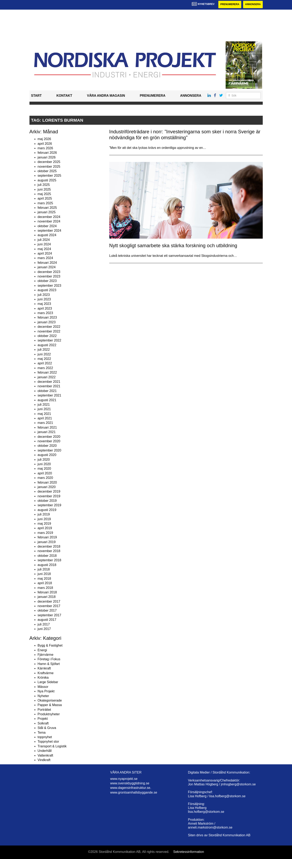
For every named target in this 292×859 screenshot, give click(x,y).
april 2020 (45, 473)
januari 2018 (47, 597)
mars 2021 (45, 423)
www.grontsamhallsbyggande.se (133, 792)
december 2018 (49, 546)
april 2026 (45, 143)
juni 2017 (44, 629)
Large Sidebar (48, 682)
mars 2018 (45, 588)
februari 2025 (47, 207)
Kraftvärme (46, 673)
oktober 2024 (47, 226)
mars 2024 (45, 258)
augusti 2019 (47, 510)
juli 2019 (44, 514)
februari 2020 (47, 482)
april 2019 (45, 528)
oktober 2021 (47, 391)
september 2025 (49, 175)
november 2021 (49, 386)
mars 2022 (45, 368)
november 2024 (49, 221)
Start (36, 96)
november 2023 (49, 276)
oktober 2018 (47, 555)
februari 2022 (47, 372)
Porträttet (44, 709)
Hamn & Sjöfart (49, 664)
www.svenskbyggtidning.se (129, 783)
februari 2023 (47, 317)
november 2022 (49, 331)
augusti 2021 (47, 400)
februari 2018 (47, 592)
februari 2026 (47, 153)
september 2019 (49, 505)
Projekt (43, 719)
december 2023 (49, 272)
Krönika (43, 677)
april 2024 (45, 253)
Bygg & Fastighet (50, 645)
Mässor (43, 686)
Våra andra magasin (106, 96)
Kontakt (64, 96)
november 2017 (49, 606)
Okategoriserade (50, 700)
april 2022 (45, 363)
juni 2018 (44, 574)
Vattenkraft (45, 755)
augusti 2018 (47, 565)
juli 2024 (44, 239)
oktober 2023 (47, 281)
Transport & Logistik (52, 746)
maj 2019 (44, 523)
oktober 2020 (47, 446)
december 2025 (49, 162)
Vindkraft (44, 760)
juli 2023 (44, 294)
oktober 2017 (47, 610)
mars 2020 (45, 477)
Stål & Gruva (47, 728)
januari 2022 (47, 377)
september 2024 (49, 230)
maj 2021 (44, 413)
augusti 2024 (47, 235)
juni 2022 (44, 354)
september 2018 (49, 560)
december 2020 (49, 436)
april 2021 (45, 418)
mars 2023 (45, 313)
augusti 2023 (47, 290)
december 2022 (49, 326)
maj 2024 (44, 249)
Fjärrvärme (45, 654)
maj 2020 (44, 468)
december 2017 (49, 601)
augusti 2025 (47, 180)
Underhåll (45, 750)
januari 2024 (47, 267)
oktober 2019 (47, 500)
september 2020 (49, 450)
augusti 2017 (47, 619)
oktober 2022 (47, 336)
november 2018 (49, 551)
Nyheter (43, 696)
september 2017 (49, 615)
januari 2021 (47, 432)
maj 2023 (44, 304)
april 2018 (45, 583)
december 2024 (49, 217)
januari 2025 (47, 212)
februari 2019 (47, 537)
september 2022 (49, 340)
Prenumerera (229, 4)
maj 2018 (44, 578)
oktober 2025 (47, 171)
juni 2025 (44, 189)
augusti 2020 (47, 455)
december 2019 (49, 491)
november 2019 (49, 496)
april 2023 (45, 308)
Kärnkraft (44, 668)
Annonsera (253, 4)
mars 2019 (45, 532)
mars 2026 (45, 148)
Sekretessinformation (188, 851)
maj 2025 (44, 194)
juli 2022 (44, 349)
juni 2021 (44, 409)
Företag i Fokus (49, 659)
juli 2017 (44, 624)
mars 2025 (45, 203)
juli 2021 (44, 404)
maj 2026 (44, 139)
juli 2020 (44, 459)
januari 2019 (47, 542)
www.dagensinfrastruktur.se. (130, 788)
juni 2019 (44, 519)
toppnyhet (45, 737)
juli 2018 (44, 569)
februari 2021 (47, 427)
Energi (42, 650)
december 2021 (49, 381)
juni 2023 (44, 299)
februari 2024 (47, 262)
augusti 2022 (47, 345)
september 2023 (49, 285)
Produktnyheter (49, 714)
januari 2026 (47, 157)
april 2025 (45, 198)
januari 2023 (47, 322)
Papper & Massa (50, 705)
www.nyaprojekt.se (124, 778)
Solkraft (43, 723)
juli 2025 (44, 184)
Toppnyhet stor (48, 741)
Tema (42, 732)
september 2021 (49, 395)
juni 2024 (44, 244)
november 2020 (49, 441)
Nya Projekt (46, 691)
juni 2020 (44, 464)
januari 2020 (47, 487)
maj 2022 (44, 358)
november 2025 (49, 166)
